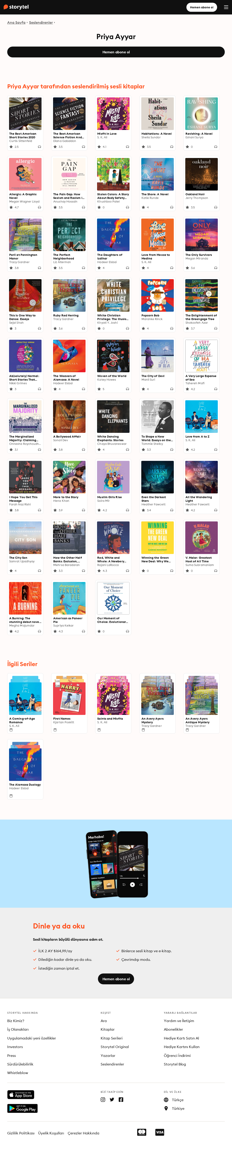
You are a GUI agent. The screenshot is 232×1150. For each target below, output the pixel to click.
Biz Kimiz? (15, 1020)
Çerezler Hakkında (83, 1133)
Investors (15, 1046)
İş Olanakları (18, 1029)
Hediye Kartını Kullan (182, 1046)
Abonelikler (173, 1029)
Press (11, 1055)
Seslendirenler (41, 22)
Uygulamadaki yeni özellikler (31, 1038)
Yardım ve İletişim (179, 1020)
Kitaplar (108, 1029)
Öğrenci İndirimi (177, 1055)
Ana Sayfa (16, 22)
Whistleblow (17, 1072)
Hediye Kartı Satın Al (181, 1038)
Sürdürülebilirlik (20, 1064)
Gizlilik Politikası (21, 1133)
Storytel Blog (175, 1064)
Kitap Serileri (112, 1038)
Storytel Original (115, 1046)
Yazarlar (108, 1055)
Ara (104, 1020)
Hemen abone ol (201, 7)
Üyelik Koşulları (51, 1133)
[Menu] (226, 7)
